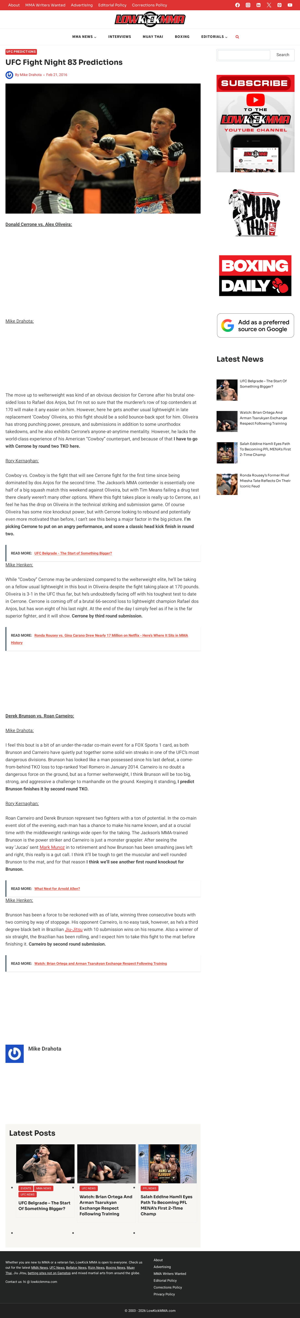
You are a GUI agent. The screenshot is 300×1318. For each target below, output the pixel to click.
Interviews (119, 36)
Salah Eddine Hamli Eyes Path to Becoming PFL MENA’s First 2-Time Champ (166, 1205)
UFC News (27, 1194)
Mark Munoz (52, 847)
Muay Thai (153, 36)
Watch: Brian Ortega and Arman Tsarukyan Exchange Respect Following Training (106, 1205)
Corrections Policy (149, 5)
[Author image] (9, 75)
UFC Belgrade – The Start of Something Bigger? (44, 1205)
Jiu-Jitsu (74, 929)
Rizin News (97, 1267)
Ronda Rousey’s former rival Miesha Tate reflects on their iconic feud (265, 480)
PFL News (149, 1188)
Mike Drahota (31, 75)
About (14, 5)
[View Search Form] (237, 37)
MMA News (43, 1188)
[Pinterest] (279, 5)
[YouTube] (290, 5)
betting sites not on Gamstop (49, 1273)
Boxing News (116, 1267)
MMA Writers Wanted (45, 5)
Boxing (182, 36)
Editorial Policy (112, 5)
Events (26, 1188)
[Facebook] (237, 5)
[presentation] (45, 1163)
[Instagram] (248, 5)
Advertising (82, 5)
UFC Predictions (21, 51)
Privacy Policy (164, 1294)
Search (283, 55)
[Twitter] (269, 5)
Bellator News (77, 1267)
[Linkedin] (258, 5)
